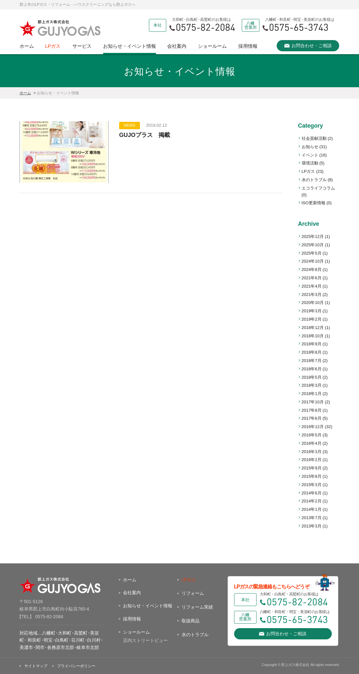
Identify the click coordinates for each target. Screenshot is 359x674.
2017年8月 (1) (315, 410)
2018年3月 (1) (315, 385)
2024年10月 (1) (316, 261)
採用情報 (247, 46)
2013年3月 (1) (315, 526)
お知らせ (314, 146)
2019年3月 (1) (315, 310)
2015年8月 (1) (315, 476)
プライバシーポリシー (76, 666)
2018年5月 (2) (315, 377)
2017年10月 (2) (316, 402)
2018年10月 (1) (316, 335)
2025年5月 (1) (315, 253)
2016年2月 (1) (315, 459)
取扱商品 (191, 620)
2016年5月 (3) (315, 435)
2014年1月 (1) (315, 509)
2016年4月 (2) (315, 443)
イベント (314, 155)
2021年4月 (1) (315, 286)
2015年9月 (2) (315, 468)
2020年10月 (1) (316, 302)
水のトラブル (317, 179)
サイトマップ (35, 666)
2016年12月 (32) (317, 426)
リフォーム (193, 593)
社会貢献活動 (317, 138)
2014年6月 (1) (315, 493)
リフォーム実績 (197, 607)
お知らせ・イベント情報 (129, 46)
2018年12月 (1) (316, 327)
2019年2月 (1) (315, 319)
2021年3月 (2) (315, 294)
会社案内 (176, 46)
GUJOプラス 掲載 (144, 135)
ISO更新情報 (317, 202)
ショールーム (212, 46)
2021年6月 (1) (315, 277)
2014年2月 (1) (315, 501)
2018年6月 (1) (315, 368)
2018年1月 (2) (315, 393)
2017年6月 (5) (315, 418)
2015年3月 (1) (315, 484)
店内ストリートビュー (145, 640)
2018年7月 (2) (315, 360)
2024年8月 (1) (315, 269)
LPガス (53, 46)
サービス (82, 46)
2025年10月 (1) (316, 244)
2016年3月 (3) (315, 451)
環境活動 (313, 163)
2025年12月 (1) (316, 236)
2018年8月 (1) (315, 352)
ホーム (27, 46)
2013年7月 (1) (315, 517)
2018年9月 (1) (315, 343)
